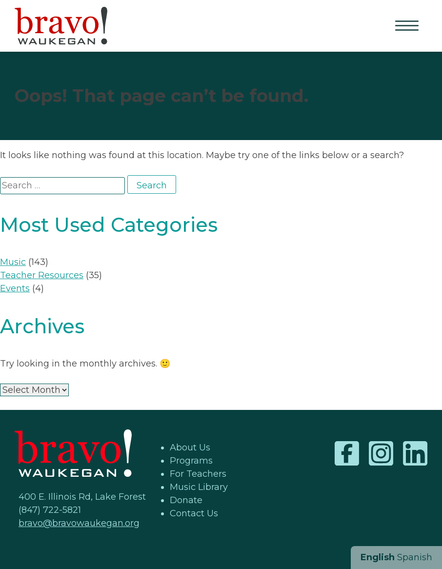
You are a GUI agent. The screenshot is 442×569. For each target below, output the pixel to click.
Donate (186, 500)
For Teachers (198, 473)
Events (15, 288)
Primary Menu (407, 26)
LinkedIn (415, 453)
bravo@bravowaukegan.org (79, 523)
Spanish (414, 557)
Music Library (199, 487)
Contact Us (194, 513)
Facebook (347, 453)
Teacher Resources (41, 275)
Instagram (381, 453)
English (378, 557)
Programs (191, 460)
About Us (190, 447)
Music (13, 262)
